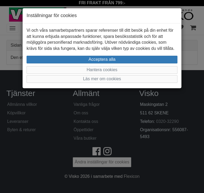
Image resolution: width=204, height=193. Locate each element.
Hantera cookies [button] (102, 69)
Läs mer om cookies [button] (102, 79)
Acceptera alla (101, 59)
